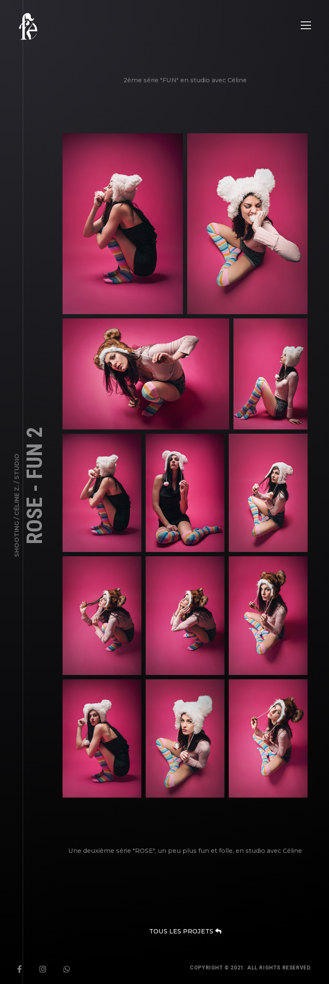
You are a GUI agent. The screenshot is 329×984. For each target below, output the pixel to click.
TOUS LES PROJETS (185, 931)
